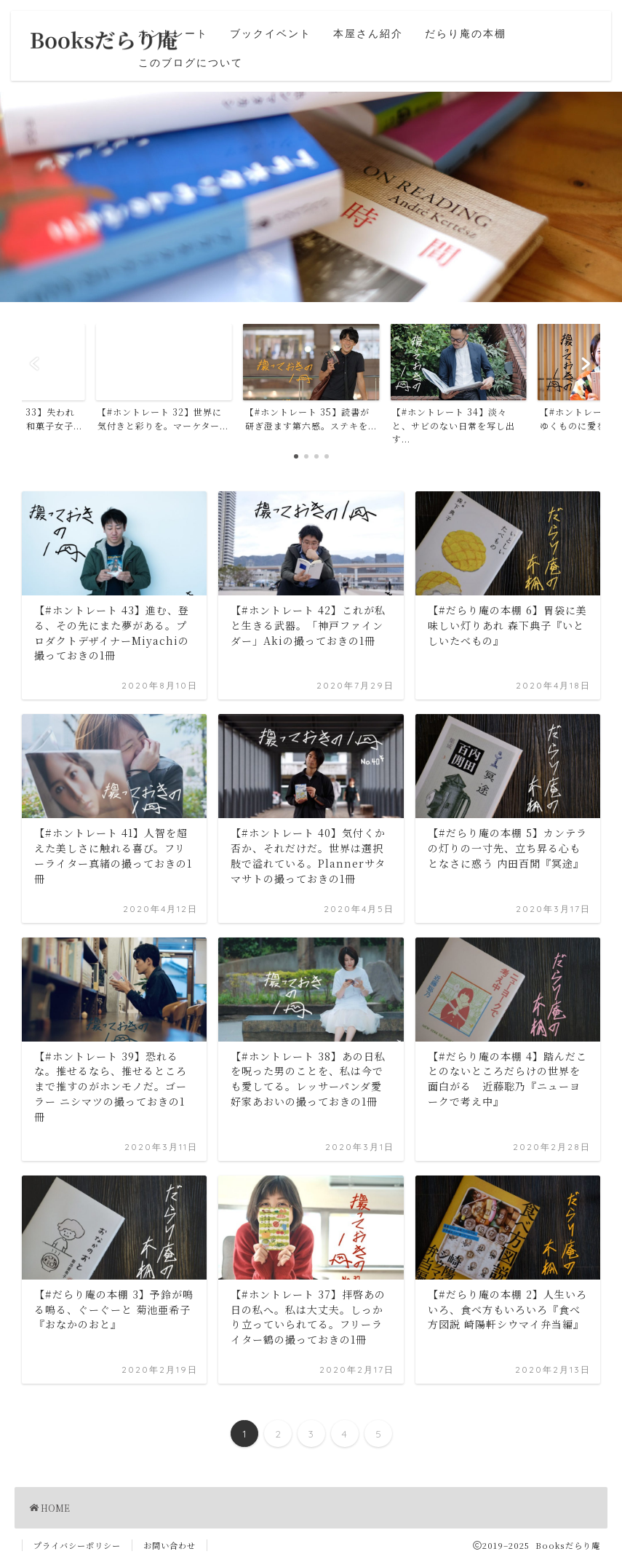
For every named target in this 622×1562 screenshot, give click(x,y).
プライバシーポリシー (77, 1545)
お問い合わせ (169, 1545)
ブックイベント (270, 33)
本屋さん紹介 (368, 33)
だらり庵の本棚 (465, 33)
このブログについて (190, 62)
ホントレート (173, 33)
